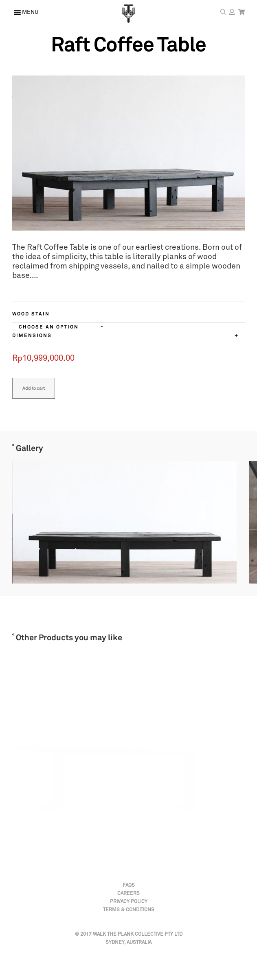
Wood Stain (31, 314)
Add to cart (33, 388)
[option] (118, 522)
